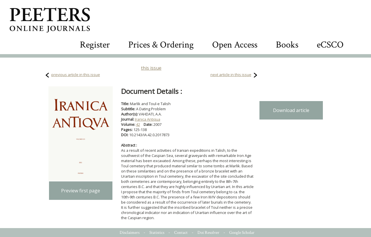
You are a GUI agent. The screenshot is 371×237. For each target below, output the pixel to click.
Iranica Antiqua (147, 119)
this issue (151, 68)
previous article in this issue (75, 74)
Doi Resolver (208, 232)
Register (95, 45)
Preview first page (80, 190)
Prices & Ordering (161, 45)
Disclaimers (130, 232)
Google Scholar (242, 232)
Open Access (234, 45)
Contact (181, 232)
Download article (291, 110)
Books (287, 45)
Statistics (156, 232)
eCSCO (330, 45)
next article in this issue (230, 74)
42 (138, 124)
